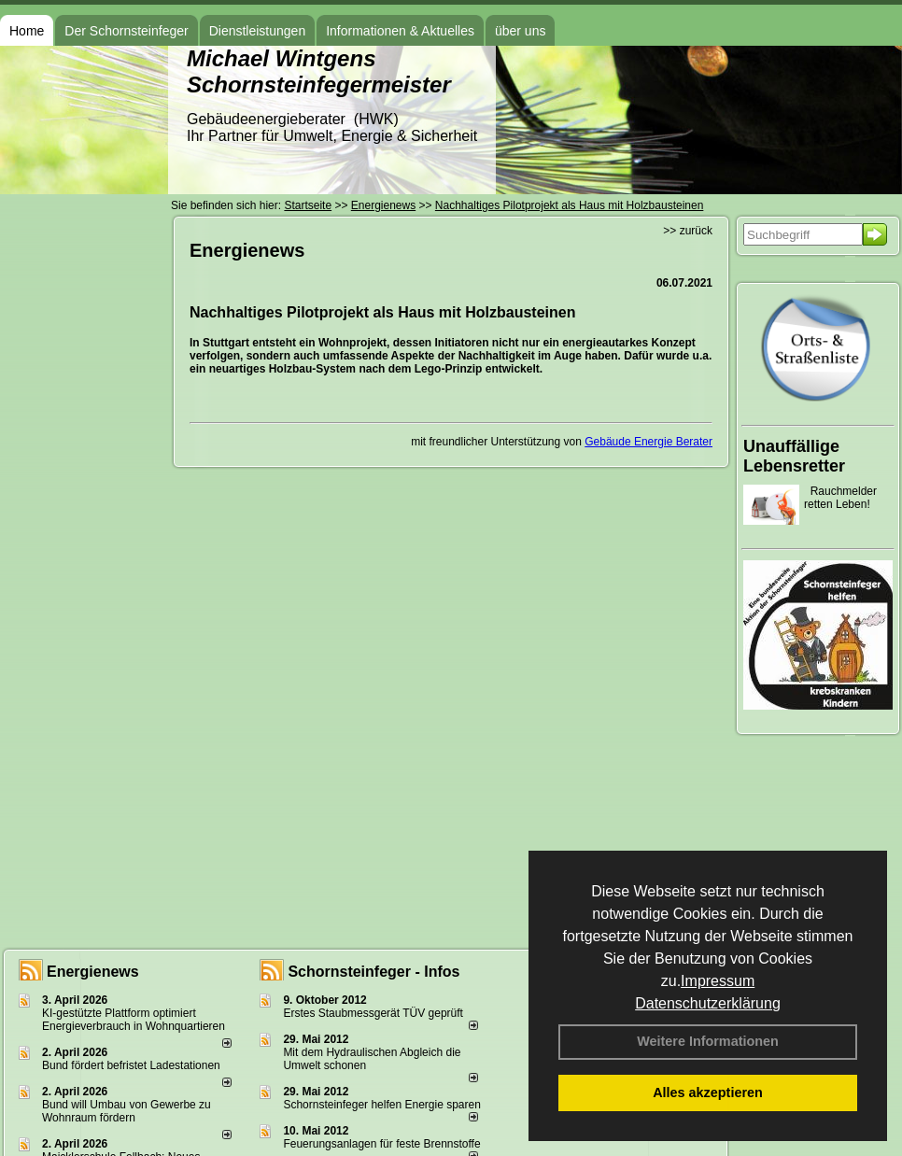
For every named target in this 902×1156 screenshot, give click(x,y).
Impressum (717, 981)
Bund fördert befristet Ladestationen (131, 1065)
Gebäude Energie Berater (648, 441)
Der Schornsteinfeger (126, 30)
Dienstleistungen (257, 30)
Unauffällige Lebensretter (794, 456)
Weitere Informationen (708, 1041)
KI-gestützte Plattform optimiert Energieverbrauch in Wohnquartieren (133, 1020)
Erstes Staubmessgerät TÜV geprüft (373, 1013)
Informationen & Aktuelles (400, 30)
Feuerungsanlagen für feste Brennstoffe (381, 1143)
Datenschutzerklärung (708, 1003)
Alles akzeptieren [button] (708, 1092)
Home (26, 30)
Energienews (93, 972)
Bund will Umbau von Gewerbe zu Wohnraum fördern (126, 1111)
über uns (520, 30)
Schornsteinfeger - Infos (373, 972)
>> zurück (687, 230)
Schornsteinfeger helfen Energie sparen (381, 1104)
